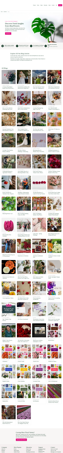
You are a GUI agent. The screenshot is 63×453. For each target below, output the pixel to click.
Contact (53, 1)
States (41, 1)
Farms (38, 1)
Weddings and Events (30, 445)
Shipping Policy (41, 444)
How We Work (29, 446)
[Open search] (56, 2)
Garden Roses (17, 445)
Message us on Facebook (56, 445)
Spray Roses (16, 443)
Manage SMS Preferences (56, 446)
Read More (8, 26)
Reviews (3, 443)
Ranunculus (16, 446)
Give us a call (53, 443)
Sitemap (40, 447)
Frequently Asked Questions (41, 443)
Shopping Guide (29, 447)
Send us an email (54, 442)
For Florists (28, 443)
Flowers (34, 1)
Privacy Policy (19, 450)
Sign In (60, 1)
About (49, 1)
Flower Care (28, 442)
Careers (3, 445)
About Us (3, 442)
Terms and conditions (26, 450)
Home (2, 4)
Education (45, 1)
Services (3, 446)
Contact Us (40, 446)
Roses (15, 442)
